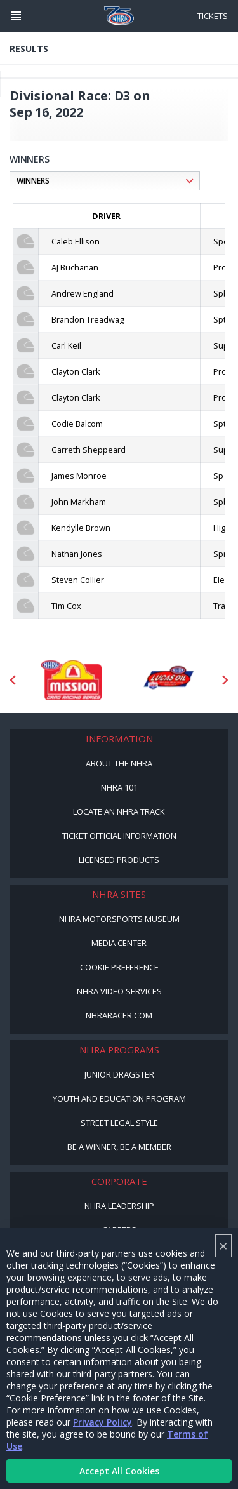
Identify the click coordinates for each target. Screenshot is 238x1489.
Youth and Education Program (119, 1098)
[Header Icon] (16, 16)
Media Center (119, 943)
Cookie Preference (119, 967)
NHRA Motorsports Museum (119, 919)
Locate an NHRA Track (119, 811)
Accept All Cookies (119, 1471)
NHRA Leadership (119, 1206)
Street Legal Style (119, 1122)
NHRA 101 (119, 787)
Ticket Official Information (119, 835)
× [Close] (223, 1245)
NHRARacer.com (119, 1015)
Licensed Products (119, 859)
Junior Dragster (119, 1074)
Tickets (212, 16)
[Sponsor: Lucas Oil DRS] (168, 680)
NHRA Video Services (119, 991)
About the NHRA (119, 763)
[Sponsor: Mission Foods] (71, 680)
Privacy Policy (102, 1422)
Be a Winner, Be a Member (119, 1146)
